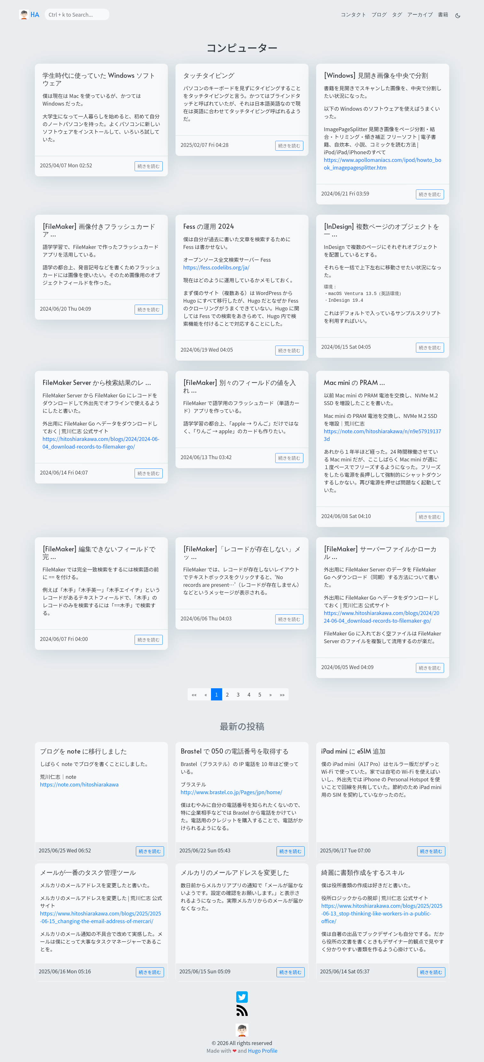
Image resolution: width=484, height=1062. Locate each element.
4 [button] (248, 694)
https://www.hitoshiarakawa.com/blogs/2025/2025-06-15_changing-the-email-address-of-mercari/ (100, 917)
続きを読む (148, 166)
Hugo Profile (262, 1050)
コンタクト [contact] (353, 14)
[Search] (77, 14)
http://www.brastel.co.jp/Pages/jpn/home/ (231, 792)
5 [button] (259, 694)
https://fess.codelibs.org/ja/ (216, 267)
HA (29, 14)
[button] (270, 694)
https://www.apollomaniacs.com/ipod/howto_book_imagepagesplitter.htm (382, 163)
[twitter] (242, 996)
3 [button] (238, 694)
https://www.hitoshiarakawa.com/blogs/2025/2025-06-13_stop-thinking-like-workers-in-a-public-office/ (381, 913)
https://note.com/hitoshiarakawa (79, 784)
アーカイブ (420, 14)
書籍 (443, 14)
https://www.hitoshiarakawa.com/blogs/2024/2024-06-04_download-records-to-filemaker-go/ (381, 616)
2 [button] (227, 694)
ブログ (379, 14)
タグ (397, 14)
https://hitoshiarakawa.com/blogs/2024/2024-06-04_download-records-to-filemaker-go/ (101, 442)
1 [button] (216, 694)
